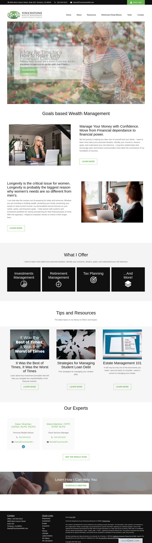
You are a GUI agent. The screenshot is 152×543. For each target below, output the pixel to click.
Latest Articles (47, 536)
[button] (68, 15)
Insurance (45, 526)
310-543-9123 (60, 2)
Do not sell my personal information (109, 538)
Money (44, 531)
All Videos (46, 538)
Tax (43, 528)
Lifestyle (45, 533)
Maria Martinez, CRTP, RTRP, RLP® (58, 425)
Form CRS (72, 517)
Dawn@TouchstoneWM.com (82, 2)
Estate (44, 523)
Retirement (46, 518)
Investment (46, 521)
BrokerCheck (106, 521)
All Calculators (47, 541)
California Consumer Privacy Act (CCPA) (124, 536)
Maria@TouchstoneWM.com (60, 442)
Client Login (136, 2)
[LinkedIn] (23, 447)
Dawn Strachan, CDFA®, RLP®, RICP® (23, 425)
